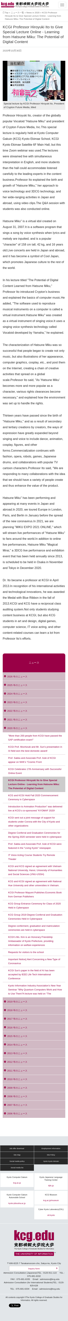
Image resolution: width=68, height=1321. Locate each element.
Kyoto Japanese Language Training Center (51, 1178)
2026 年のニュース (17, 676)
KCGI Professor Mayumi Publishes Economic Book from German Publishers (35, 894)
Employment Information (51, 1148)
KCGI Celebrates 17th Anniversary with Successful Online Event (34, 771)
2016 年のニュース (17, 1027)
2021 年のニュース (17, 719)
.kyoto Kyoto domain (51, 1161)
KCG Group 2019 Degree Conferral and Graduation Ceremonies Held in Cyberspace (35, 916)
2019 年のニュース (17, 1001)
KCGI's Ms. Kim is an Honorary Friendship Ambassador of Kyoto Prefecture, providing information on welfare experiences (30, 941)
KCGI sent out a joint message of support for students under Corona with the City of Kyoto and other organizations (34, 821)
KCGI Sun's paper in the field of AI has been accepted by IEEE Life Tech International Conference (31, 974)
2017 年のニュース (17, 1018)
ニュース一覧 (17, 12)
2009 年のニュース (17, 1087)
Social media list (17, 1168)
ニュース (34, 662)
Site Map (17, 1155)
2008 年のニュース (17, 1096)
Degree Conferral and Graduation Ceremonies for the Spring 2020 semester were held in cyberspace (34, 834)
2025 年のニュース (17, 685)
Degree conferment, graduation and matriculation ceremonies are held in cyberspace (34, 928)
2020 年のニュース (17, 728)
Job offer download (16, 1148)
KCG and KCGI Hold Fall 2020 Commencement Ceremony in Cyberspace (33, 797)
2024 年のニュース (17, 693)
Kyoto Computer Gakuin (17, 1177)
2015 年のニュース (17, 1036)
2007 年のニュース (17, 1105)
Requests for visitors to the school (26, 952)
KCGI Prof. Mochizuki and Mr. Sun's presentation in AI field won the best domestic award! (35, 748)
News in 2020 (33, 12)
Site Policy (51, 1155)
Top (6, 12)
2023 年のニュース (17, 702)
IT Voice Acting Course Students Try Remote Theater (31, 857)
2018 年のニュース (17, 1010)
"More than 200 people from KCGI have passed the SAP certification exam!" (35, 737)
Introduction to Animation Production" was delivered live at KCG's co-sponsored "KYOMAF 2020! (35, 808)
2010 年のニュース (17, 1079)
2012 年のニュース (17, 1062)
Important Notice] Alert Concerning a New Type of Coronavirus (34, 961)
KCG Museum (51, 1195)
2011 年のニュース (17, 1070)
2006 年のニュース (17, 1113)
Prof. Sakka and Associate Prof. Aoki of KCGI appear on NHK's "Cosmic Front (32, 760)
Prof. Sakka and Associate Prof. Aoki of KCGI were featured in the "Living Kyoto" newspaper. (34, 846)
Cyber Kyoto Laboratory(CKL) (51, 1209)
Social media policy (17, 1161)
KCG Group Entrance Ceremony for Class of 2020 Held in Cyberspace (34, 905)
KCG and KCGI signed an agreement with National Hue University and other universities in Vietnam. (34, 883)
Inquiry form (34, 1268)
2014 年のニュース (17, 1044)
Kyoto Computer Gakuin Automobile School (17, 1196)
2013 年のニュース (17, 1053)
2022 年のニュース (17, 711)
